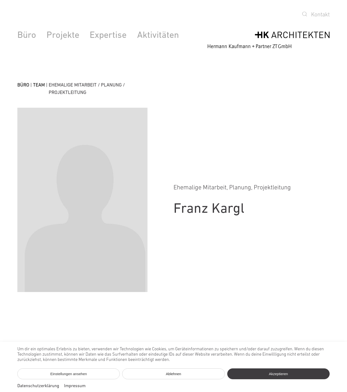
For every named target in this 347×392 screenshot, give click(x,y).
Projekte (63, 35)
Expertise (108, 35)
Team (39, 85)
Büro (26, 35)
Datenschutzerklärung (38, 386)
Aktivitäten (158, 35)
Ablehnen (173, 374)
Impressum (75, 386)
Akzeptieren (278, 374)
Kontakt (320, 15)
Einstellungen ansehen (68, 374)
